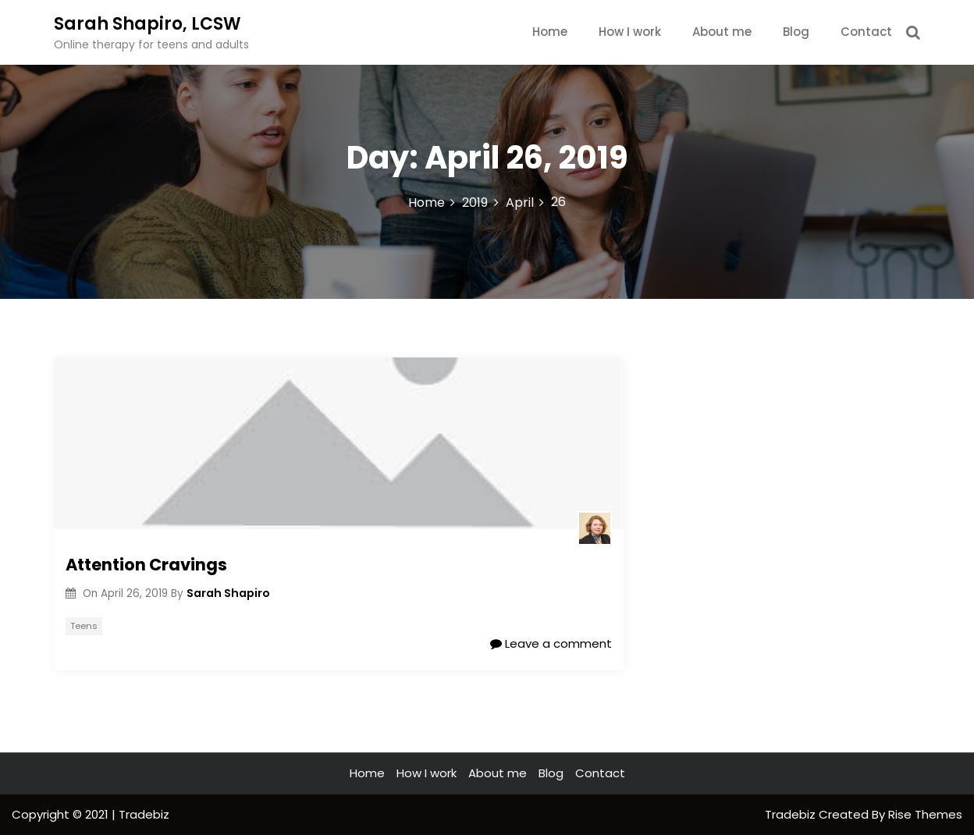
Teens (84, 626)
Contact (866, 31)
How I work (630, 31)
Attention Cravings (146, 564)
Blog (796, 31)
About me (722, 31)
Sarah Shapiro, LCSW (147, 24)
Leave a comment (551, 643)
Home (549, 31)
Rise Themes (925, 814)
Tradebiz (792, 814)
